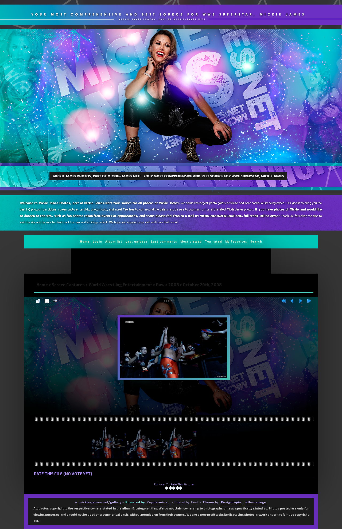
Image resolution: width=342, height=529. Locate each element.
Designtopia (231, 502)
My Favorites (236, 241)
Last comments (164, 241)
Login (97, 241)
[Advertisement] (168, 261)
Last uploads (137, 241)
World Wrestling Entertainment (120, 284)
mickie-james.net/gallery (100, 502)
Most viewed (191, 241)
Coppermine (157, 502)
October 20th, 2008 (202, 284)
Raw (160, 284)
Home (85, 241)
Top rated (213, 241)
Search (256, 241)
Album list (113, 241)
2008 (173, 284)
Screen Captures (68, 284)
